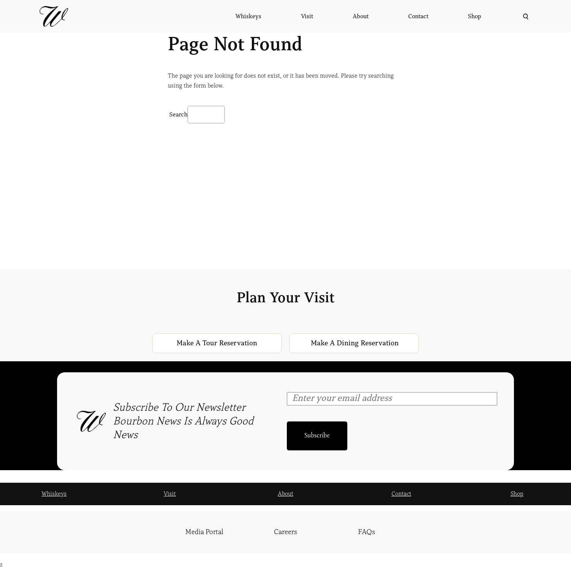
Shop (517, 494)
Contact (401, 494)
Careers (285, 531)
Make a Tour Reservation (217, 343)
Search (178, 114)
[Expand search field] (525, 16)
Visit (170, 494)
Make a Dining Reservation (355, 343)
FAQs (366, 531)
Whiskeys (54, 494)
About (285, 494)
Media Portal (204, 531)
